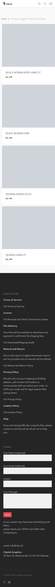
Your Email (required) (27, 469)
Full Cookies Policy (12, 412)
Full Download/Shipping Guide (18, 342)
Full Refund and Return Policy (18, 365)
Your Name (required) (27, 456)
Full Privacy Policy (12, 399)
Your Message (27, 499)
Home (4, 18)
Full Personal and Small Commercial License (25, 319)
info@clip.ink (16, 545)
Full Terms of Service (13, 306)
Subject (27, 482)
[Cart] (45, 3)
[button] (50, 3)
